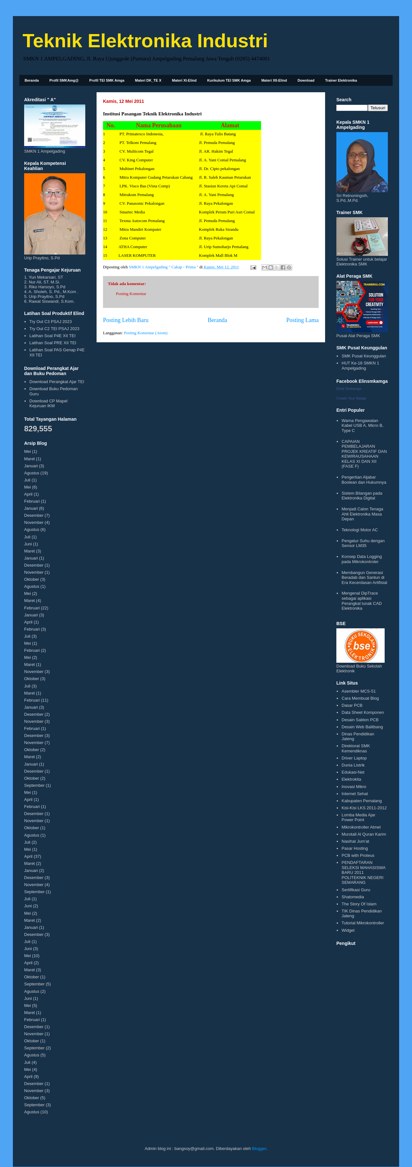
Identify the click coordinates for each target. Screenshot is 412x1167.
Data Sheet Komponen (363, 712)
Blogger (259, 1148)
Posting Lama (302, 320)
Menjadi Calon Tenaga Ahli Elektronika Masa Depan (362, 514)
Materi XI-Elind (184, 80)
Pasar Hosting (355, 848)
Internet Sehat (355, 793)
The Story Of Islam (359, 904)
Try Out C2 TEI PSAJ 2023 (54, 328)
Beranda (32, 80)
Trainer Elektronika (341, 80)
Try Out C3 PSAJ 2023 (50, 321)
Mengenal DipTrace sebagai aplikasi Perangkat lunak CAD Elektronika (362, 601)
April (28, 494)
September (34, 785)
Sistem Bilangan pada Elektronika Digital (362, 496)
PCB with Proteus (358, 855)
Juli (27, 480)
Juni (28, 544)
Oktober (31, 579)
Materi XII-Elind (274, 80)
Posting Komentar (131, 293)
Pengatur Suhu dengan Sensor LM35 (363, 543)
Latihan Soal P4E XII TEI (52, 335)
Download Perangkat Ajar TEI (56, 381)
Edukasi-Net (353, 772)
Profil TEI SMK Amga (106, 80)
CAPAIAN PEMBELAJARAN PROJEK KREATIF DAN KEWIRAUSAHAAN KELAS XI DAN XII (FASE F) (364, 454)
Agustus (31, 473)
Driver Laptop (354, 758)
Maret (29, 458)
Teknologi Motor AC (360, 529)
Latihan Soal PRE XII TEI (52, 342)
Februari (32, 501)
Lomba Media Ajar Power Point (358, 817)
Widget (348, 930)
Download (305, 80)
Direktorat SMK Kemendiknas (356, 748)
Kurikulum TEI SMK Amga (229, 80)
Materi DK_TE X (148, 80)
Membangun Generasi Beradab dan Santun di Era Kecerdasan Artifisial (364, 577)
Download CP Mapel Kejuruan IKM (48, 403)
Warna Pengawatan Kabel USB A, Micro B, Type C (362, 425)
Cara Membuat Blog (360, 698)
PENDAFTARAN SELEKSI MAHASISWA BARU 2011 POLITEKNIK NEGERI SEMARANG (363, 872)
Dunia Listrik (353, 765)
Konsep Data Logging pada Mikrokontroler (362, 559)
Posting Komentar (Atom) (146, 332)
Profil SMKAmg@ (64, 80)
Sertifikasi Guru (356, 889)
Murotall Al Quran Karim (364, 834)
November (33, 522)
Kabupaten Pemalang (362, 800)
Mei (27, 451)
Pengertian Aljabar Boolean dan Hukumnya (364, 480)
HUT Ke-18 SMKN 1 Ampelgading (360, 366)
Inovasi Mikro (354, 786)
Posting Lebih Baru (125, 320)
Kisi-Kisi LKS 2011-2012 (364, 807)
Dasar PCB (352, 705)
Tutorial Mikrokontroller (363, 922)
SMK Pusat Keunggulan (364, 356)
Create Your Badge (351, 398)
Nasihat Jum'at (355, 841)
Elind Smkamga (348, 388)
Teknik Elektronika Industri (145, 40)
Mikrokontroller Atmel (361, 827)
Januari (31, 465)
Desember (33, 515)
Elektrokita (351, 779)
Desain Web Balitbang (362, 726)
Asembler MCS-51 (359, 691)
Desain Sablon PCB (360, 719)
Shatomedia (353, 896)
